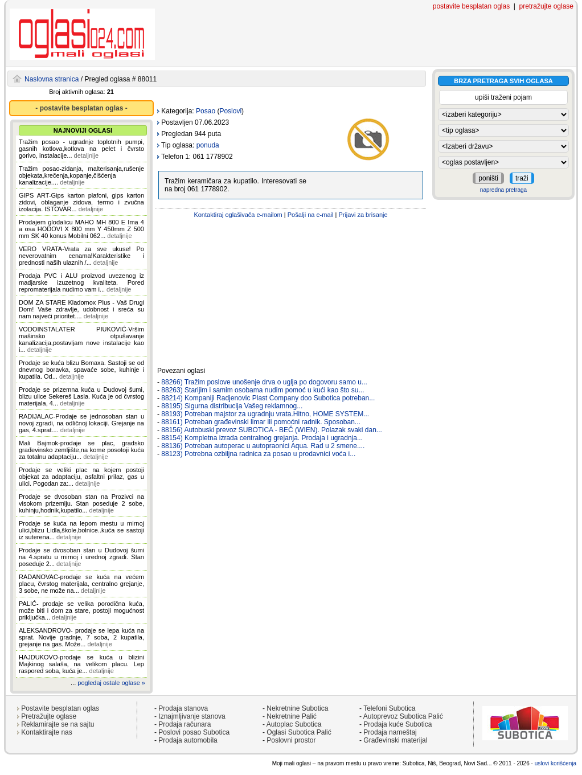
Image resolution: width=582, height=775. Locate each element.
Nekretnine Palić (291, 716)
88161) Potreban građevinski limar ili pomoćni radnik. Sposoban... (260, 422)
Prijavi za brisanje (362, 214)
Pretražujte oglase (48, 716)
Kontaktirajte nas (46, 732)
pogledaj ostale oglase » (111, 682)
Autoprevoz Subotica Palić (403, 716)
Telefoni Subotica (389, 708)
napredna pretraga (503, 190)
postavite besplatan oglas (471, 6)
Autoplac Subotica (294, 724)
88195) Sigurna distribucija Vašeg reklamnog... (231, 406)
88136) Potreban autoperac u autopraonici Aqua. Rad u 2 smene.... (262, 446)
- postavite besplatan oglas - (81, 108)
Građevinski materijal (395, 740)
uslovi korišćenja (555, 763)
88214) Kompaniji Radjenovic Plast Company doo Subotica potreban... (268, 398)
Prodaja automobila (187, 740)
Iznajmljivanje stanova (191, 716)
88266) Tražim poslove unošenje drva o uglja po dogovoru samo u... (264, 382)
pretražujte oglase (546, 6)
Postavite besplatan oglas (60, 708)
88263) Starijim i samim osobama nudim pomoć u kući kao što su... (262, 390)
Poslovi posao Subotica (193, 732)
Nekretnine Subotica (297, 708)
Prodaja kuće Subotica (397, 724)
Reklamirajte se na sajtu (57, 724)
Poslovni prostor (291, 740)
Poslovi (230, 111)
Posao (205, 111)
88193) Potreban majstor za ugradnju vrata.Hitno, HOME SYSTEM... (265, 414)
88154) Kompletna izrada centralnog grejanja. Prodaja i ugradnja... (262, 438)
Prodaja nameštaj (389, 732)
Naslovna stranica (51, 79)
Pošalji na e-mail (311, 214)
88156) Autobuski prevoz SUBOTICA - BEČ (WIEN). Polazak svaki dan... (271, 430)
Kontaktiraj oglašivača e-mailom (238, 214)
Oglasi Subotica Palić (299, 732)
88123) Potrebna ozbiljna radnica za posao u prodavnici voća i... (258, 454)
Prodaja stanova (183, 708)
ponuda (207, 145)
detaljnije (86, 155)
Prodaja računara (184, 724)
